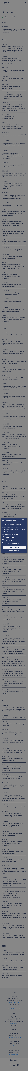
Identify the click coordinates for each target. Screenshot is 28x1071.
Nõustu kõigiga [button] (14, 547)
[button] (14, 550)
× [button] (24, 519)
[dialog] (14, 535)
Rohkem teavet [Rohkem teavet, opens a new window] (5, 531)
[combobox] (23, 519)
